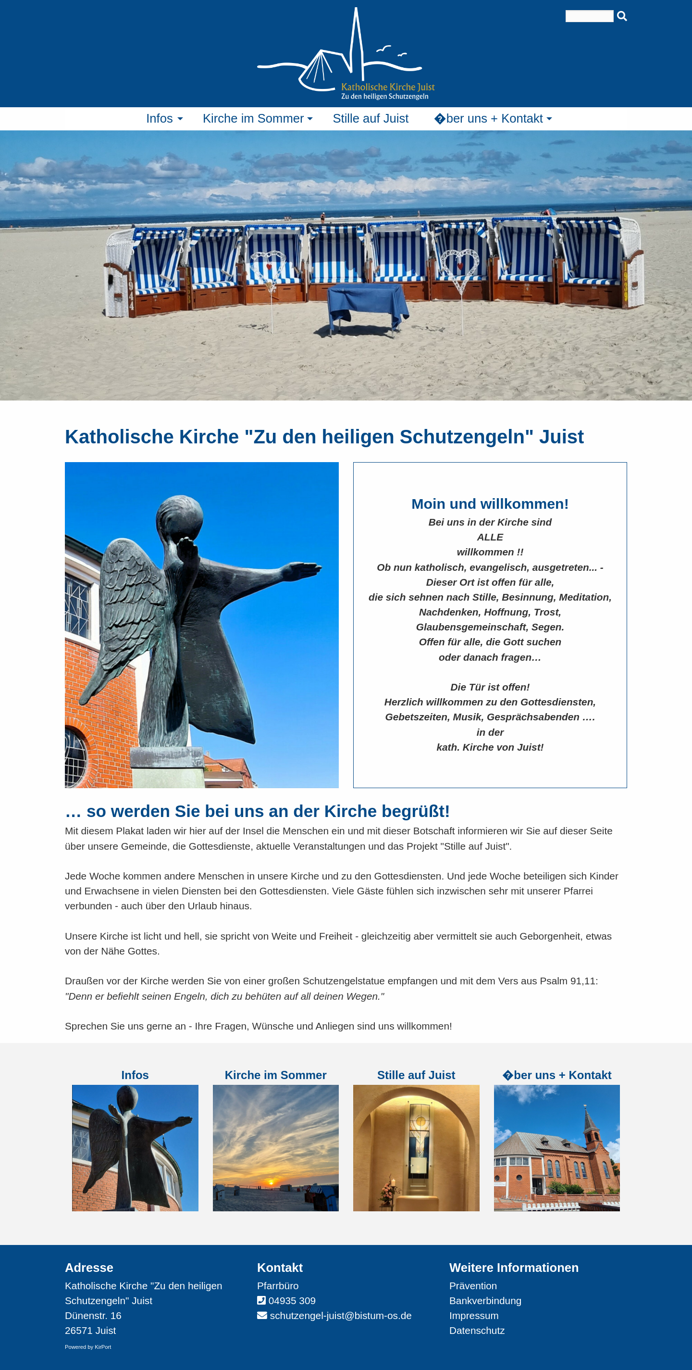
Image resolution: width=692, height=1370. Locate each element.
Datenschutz (477, 1330)
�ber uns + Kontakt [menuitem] (488, 118)
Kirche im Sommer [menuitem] (253, 118)
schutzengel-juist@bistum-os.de (341, 1315)
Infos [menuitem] (159, 118)
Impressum (474, 1315)
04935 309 (292, 1300)
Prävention (473, 1285)
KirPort (103, 1347)
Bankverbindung (485, 1300)
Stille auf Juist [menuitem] (370, 118)
